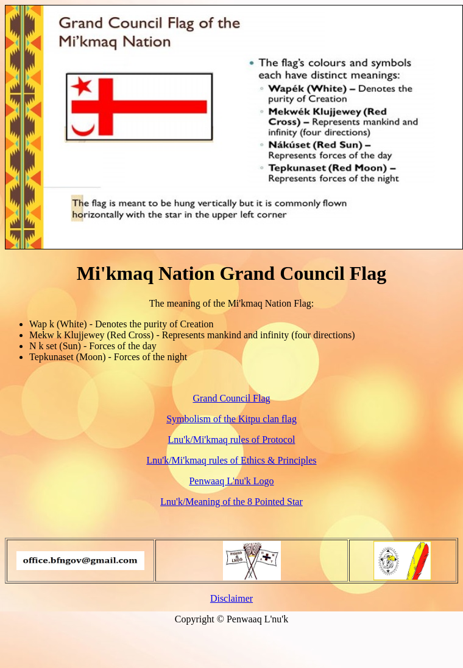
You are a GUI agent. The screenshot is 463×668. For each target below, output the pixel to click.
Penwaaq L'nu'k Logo (231, 481)
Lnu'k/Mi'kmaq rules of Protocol (231, 439)
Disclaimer (231, 598)
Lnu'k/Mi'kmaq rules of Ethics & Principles (231, 460)
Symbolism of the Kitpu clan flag (231, 419)
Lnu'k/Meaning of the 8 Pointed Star (231, 501)
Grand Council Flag (231, 398)
